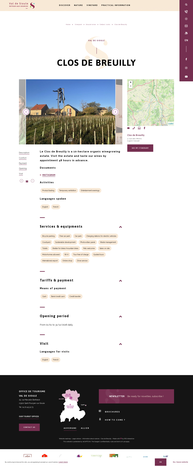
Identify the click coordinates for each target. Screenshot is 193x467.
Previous (26, 112)
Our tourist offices (29, 416)
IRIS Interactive (129, 438)
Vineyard (92, 5)
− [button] (130, 86)
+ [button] (130, 82)
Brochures (109, 411)
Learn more (63, 462)
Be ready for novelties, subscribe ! (136, 396)
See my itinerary (140, 148)
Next (115, 112)
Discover (64, 5)
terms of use (121, 441)
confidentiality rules (107, 441)
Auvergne (70, 428)
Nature (78, 5)
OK (160, 462)
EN (186, 40)
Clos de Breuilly (106, 438)
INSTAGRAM (48, 175)
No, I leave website (180, 462)
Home (68, 24)
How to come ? (112, 419)
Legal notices (76, 438)
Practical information (115, 5)
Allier (85, 428)
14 (71, 139)
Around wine (91, 24)
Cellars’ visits (105, 24)
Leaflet (170, 123)
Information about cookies (90, 438)
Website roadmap (65, 438)
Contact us (29, 427)
